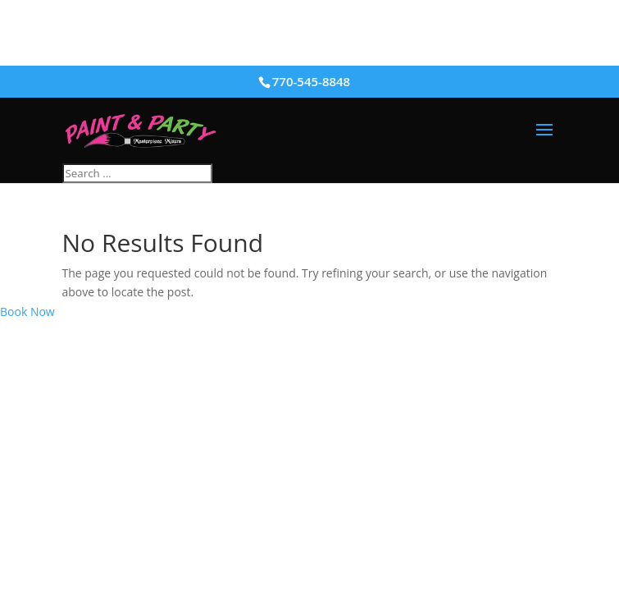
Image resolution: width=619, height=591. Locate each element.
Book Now (27, 311)
